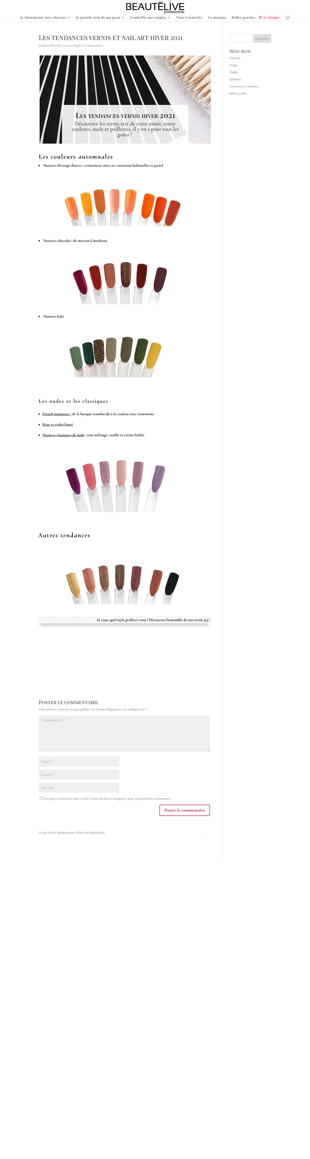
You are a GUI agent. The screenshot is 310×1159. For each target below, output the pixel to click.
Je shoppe (272, 18)
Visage (233, 65)
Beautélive (49, 45)
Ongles (78, 45)
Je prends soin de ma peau (98, 18)
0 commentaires (93, 45)
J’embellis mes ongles (148, 18)
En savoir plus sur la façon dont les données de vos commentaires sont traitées (155, 832)
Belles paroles (243, 18)
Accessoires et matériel (243, 86)
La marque (217, 18)
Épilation (235, 79)
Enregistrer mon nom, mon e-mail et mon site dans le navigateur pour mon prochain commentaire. (107, 798)
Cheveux (234, 58)
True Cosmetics (189, 18)
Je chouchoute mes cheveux (43, 18)
